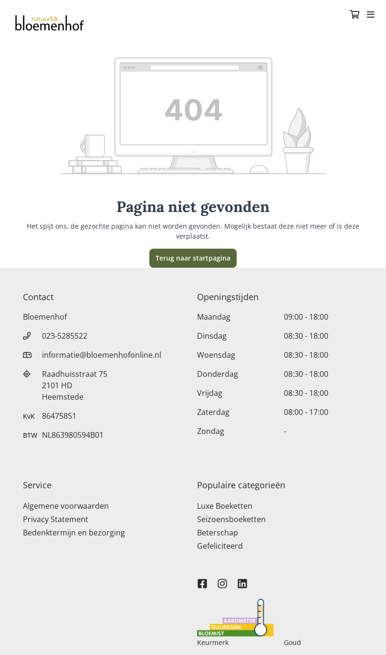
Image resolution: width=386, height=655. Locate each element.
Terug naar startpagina (193, 257)
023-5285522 (64, 336)
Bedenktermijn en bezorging (74, 532)
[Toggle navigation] (370, 15)
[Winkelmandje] (354, 15)
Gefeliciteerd (220, 546)
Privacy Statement (55, 519)
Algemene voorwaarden (66, 506)
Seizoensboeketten (231, 519)
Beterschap (217, 532)
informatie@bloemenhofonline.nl (101, 355)
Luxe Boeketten (224, 506)
